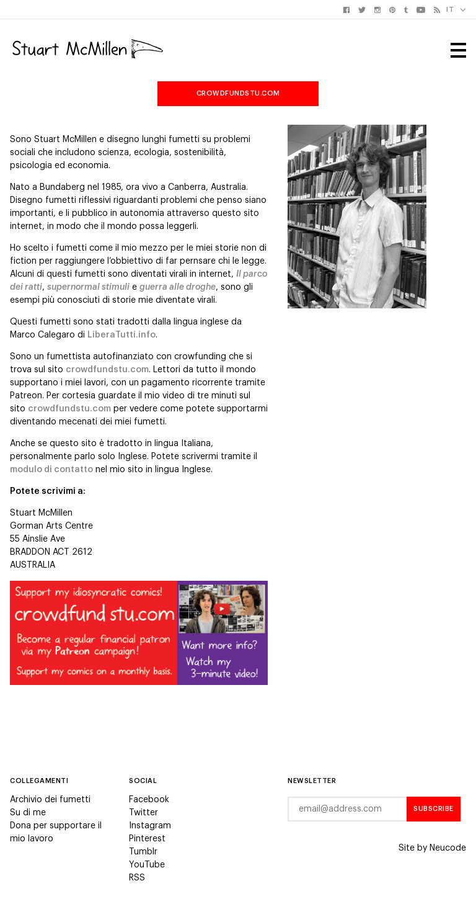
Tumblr (143, 852)
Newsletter (312, 780)
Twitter (143, 812)
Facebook (149, 799)
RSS (137, 878)
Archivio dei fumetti (50, 799)
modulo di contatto (51, 469)
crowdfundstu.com (238, 93)
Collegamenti (39, 780)
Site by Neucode (432, 848)
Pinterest (147, 839)
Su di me (28, 812)
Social (143, 780)
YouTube (147, 865)
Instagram (150, 825)
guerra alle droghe (177, 287)
